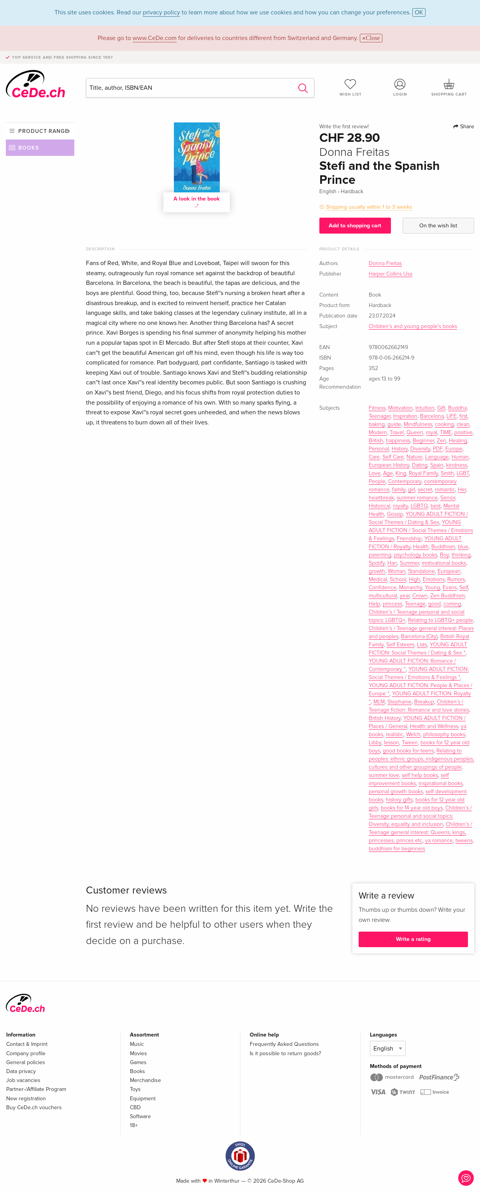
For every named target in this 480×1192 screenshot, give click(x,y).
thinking (461, 555)
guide (394, 424)
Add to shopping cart (355, 225)
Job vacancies (23, 1080)
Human (460, 457)
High (414, 579)
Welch (413, 734)
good (434, 604)
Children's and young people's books (413, 326)
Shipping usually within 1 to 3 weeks (369, 207)
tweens (464, 840)
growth (377, 571)
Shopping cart (449, 87)
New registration (26, 1098)
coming (452, 604)
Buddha (457, 408)
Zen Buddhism (447, 596)
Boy (444, 555)
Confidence (382, 587)
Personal (379, 449)
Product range (43, 131)
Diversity (420, 449)
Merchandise (145, 1080)
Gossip (395, 514)
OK (419, 12)
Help (374, 604)
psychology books (415, 555)
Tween (410, 742)
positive (463, 432)
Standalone (421, 571)
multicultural (383, 596)
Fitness (377, 408)
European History (389, 465)
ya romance (439, 840)
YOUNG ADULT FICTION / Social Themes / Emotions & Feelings (421, 530)
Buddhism (443, 547)
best (436, 506)
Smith (447, 473)
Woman (396, 571)
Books (28, 148)
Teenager (380, 416)
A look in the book (196, 201)
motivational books (444, 563)
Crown (419, 596)
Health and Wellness (434, 726)
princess (392, 604)
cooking (444, 424)
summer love (384, 775)
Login (400, 87)
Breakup (424, 702)
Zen (441, 440)
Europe (453, 449)
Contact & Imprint (26, 1044)
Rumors (456, 579)
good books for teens (408, 751)
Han (392, 563)
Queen (414, 432)
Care (374, 457)
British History (385, 718)
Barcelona (432, 416)
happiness (398, 440)
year (405, 596)
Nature (414, 457)
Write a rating (413, 939)
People (377, 481)
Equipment (143, 1098)
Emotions (434, 579)
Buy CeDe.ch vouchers (34, 1107)
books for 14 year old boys (412, 808)
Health (421, 547)
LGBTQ (419, 506)
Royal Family (423, 473)
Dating (419, 465)
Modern (378, 432)
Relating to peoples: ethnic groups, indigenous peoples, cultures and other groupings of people (421, 759)
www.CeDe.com (155, 38)
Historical (379, 506)
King (401, 473)
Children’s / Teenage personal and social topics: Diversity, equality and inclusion (420, 816)
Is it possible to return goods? (285, 1053)
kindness (456, 465)
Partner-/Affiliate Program (36, 1089)
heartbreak (381, 498)
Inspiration (405, 416)
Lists (422, 644)
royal (431, 432)
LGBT (463, 473)
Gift (441, 408)
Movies (138, 1053)
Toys (135, 1089)
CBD (135, 1107)
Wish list (350, 87)
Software (140, 1116)
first (463, 416)
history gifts (399, 800)
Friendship (409, 538)
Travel (397, 432)
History (400, 449)
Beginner (423, 440)
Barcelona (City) (419, 636)
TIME (446, 432)
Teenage (415, 604)
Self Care (393, 457)
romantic (445, 489)
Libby (375, 742)
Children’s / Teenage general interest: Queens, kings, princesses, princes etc (420, 832)
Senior (447, 498)
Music (137, 1044)
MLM (379, 702)
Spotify (377, 563)
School (398, 579)
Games (138, 1062)
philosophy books (444, 734)
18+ (134, 1125)
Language (437, 457)
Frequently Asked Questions (284, 1044)
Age (388, 473)
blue (463, 547)
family (398, 489)
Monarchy (410, 587)
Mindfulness (418, 424)
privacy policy (161, 12)
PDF (438, 449)
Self (463, 587)
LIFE (452, 416)
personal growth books (396, 791)
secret (425, 489)
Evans (450, 587)
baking (377, 424)
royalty (400, 506)
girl (411, 489)
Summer (409, 563)
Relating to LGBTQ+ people (440, 620)
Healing (458, 440)
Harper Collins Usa (390, 274)
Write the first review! (344, 126)
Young (432, 587)
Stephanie (399, 702)
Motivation (400, 408)
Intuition (424, 408)
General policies (25, 1062)
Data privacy (21, 1071)
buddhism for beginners (397, 849)
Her (462, 489)
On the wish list (438, 225)
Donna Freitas (385, 263)
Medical (378, 579)
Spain (436, 465)
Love (374, 473)
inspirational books (440, 783)
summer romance (417, 498)
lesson (391, 742)
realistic (394, 734)
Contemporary (404, 481)
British (376, 440)
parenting (380, 555)
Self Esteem (400, 644)
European (449, 571)
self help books (420, 775)
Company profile (26, 1053)
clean (463, 424)
